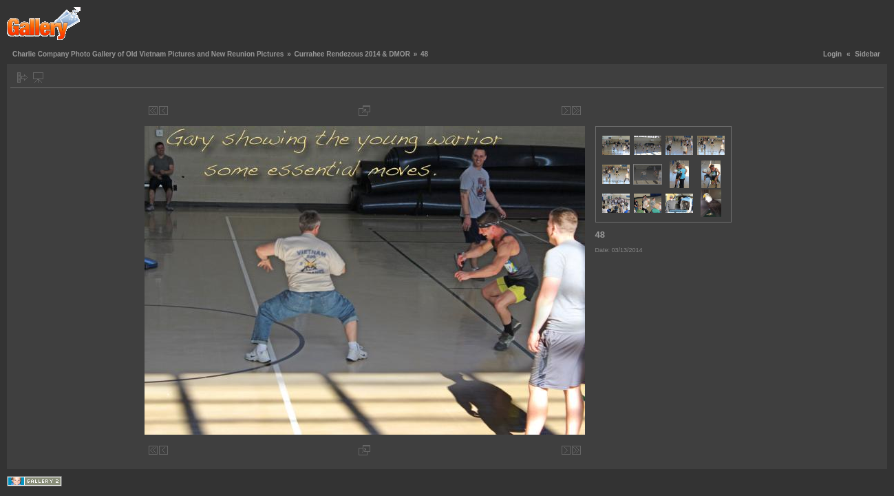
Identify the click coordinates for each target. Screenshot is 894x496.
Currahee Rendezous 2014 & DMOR (351, 54)
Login (832, 54)
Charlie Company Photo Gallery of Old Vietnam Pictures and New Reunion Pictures (148, 54)
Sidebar (867, 54)
